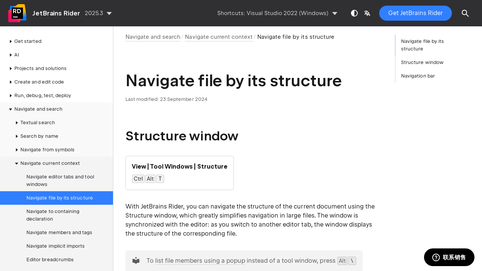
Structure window (422, 62)
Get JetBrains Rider (415, 13)
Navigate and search (35, 109)
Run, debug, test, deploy (39, 95)
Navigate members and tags (59, 232)
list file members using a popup (200, 260)
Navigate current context (46, 163)
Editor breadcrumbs (50, 259)
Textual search (34, 122)
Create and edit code (35, 82)
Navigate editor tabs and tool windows (60, 180)
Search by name (35, 136)
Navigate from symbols (44, 150)
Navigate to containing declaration (52, 215)
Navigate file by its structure (59, 198)
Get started (24, 41)
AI (13, 55)
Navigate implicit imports (55, 246)
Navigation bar (418, 76)
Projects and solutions (37, 68)
